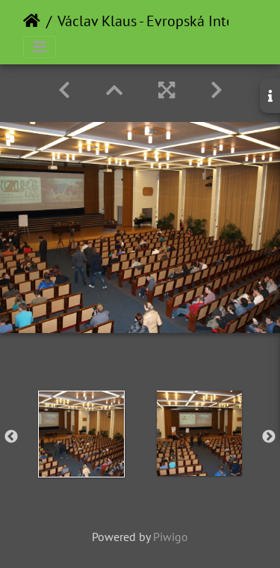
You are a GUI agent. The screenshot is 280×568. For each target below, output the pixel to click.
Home (31, 21)
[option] (81, 434)
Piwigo (170, 536)
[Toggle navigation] (39, 47)
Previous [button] (11, 437)
